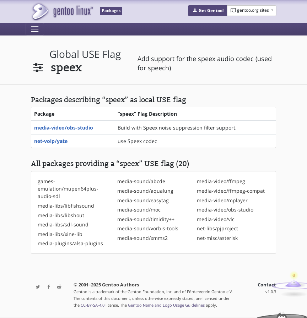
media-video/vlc (216, 219)
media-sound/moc (139, 209)
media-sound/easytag (143, 200)
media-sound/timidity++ (145, 219)
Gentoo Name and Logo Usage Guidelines (166, 305)
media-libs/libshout (61, 215)
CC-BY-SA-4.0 (92, 305)
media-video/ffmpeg (221, 181)
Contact (267, 285)
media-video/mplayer (222, 200)
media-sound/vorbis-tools (147, 228)
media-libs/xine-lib (60, 234)
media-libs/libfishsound (66, 205)
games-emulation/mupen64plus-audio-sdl (68, 188)
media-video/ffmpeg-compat (231, 190)
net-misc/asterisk (217, 238)
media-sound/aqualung (145, 190)
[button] (207, 10)
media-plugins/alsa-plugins (70, 243)
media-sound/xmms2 (142, 238)
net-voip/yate (51, 141)
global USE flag (85, 54)
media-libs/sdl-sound (63, 224)
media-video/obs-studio (63, 127)
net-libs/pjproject (217, 228)
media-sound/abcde (141, 181)
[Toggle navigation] (35, 29)
